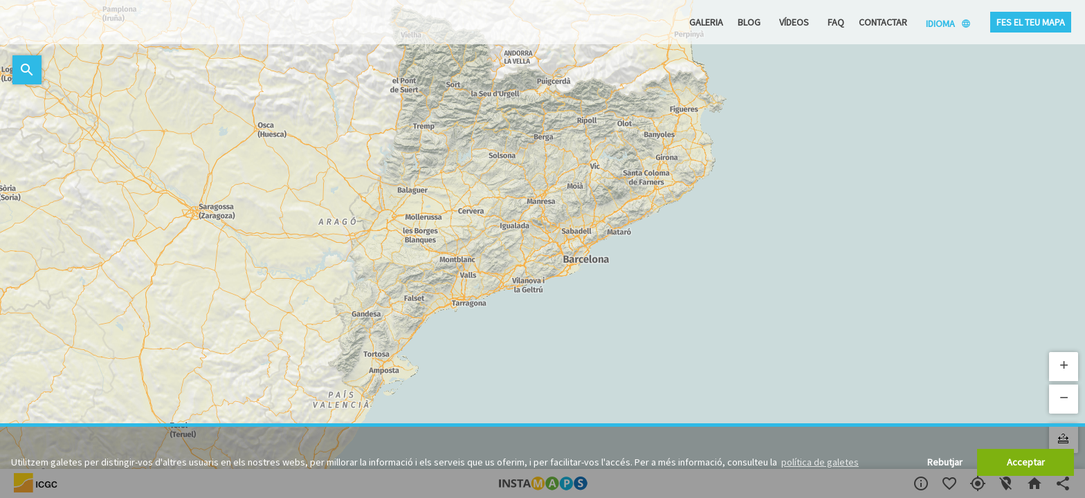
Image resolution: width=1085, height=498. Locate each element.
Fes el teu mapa (1030, 22)
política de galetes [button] (820, 462)
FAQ (836, 22)
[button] (1063, 366)
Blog (749, 22)
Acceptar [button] (1026, 462)
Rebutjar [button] (945, 462)
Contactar (883, 22)
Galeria (706, 22)
